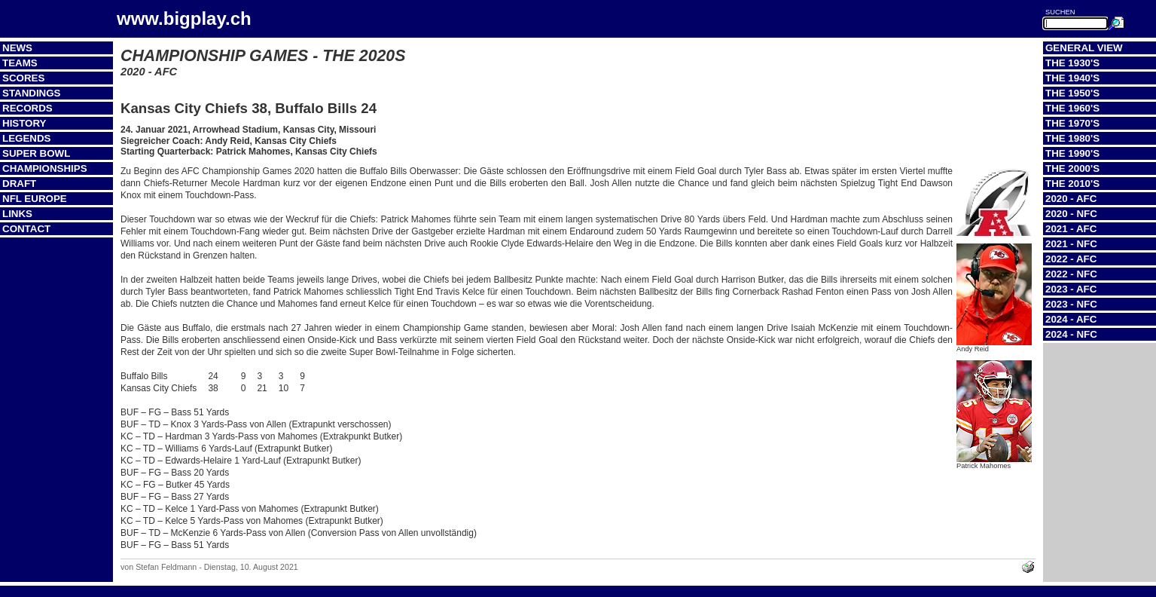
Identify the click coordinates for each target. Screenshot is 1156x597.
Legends (26, 138)
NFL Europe (34, 198)
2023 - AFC (1071, 289)
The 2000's (1072, 168)
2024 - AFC (1071, 319)
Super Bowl (36, 153)
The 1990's (1072, 153)
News (17, 48)
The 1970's (1072, 123)
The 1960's (1072, 108)
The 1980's (1072, 138)
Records (27, 108)
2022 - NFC (1071, 274)
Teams (20, 63)
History (24, 123)
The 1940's (1072, 78)
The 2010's (1072, 183)
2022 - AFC (1071, 259)
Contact (26, 228)
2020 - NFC (1071, 213)
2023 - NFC (1071, 304)
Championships (44, 168)
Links (17, 213)
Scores (23, 78)
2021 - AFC (1071, 228)
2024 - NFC (1071, 334)
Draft (19, 183)
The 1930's (1072, 63)
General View (1084, 48)
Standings (31, 93)
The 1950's (1072, 93)
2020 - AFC (1071, 198)
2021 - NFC (1071, 244)
